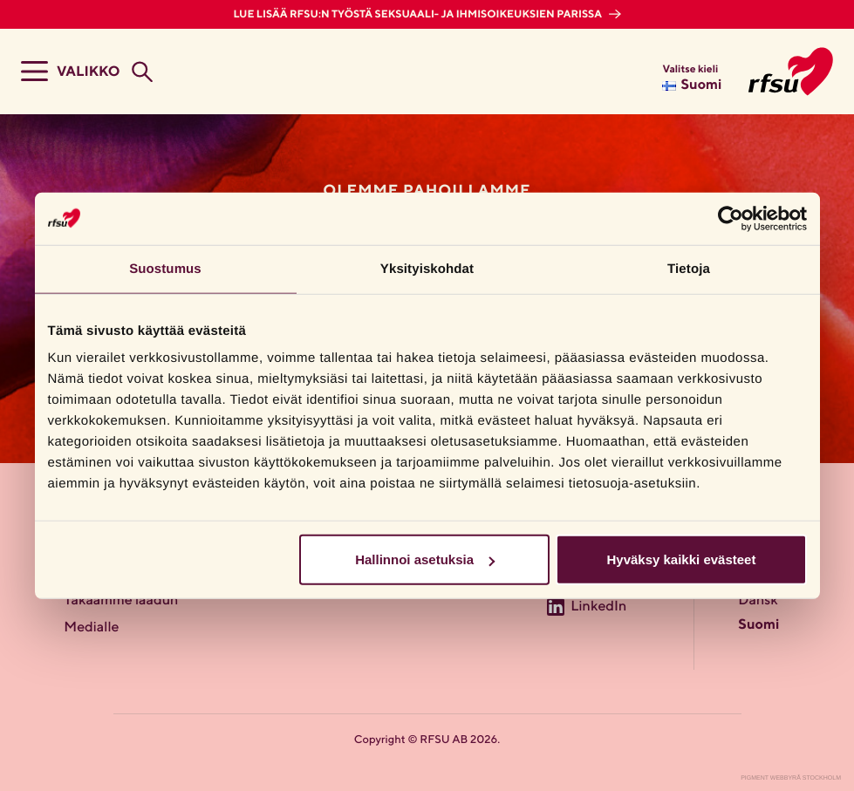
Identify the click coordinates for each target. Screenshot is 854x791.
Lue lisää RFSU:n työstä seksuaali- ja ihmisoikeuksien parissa (418, 15)
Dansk (757, 601)
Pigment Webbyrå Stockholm (791, 778)
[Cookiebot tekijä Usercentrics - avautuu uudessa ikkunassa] (730, 218)
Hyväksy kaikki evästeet (680, 559)
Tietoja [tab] (688, 268)
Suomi (758, 625)
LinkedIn (598, 607)
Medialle (91, 628)
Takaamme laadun (121, 601)
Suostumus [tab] (165, 268)
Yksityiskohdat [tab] (427, 268)
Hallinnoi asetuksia (425, 559)
